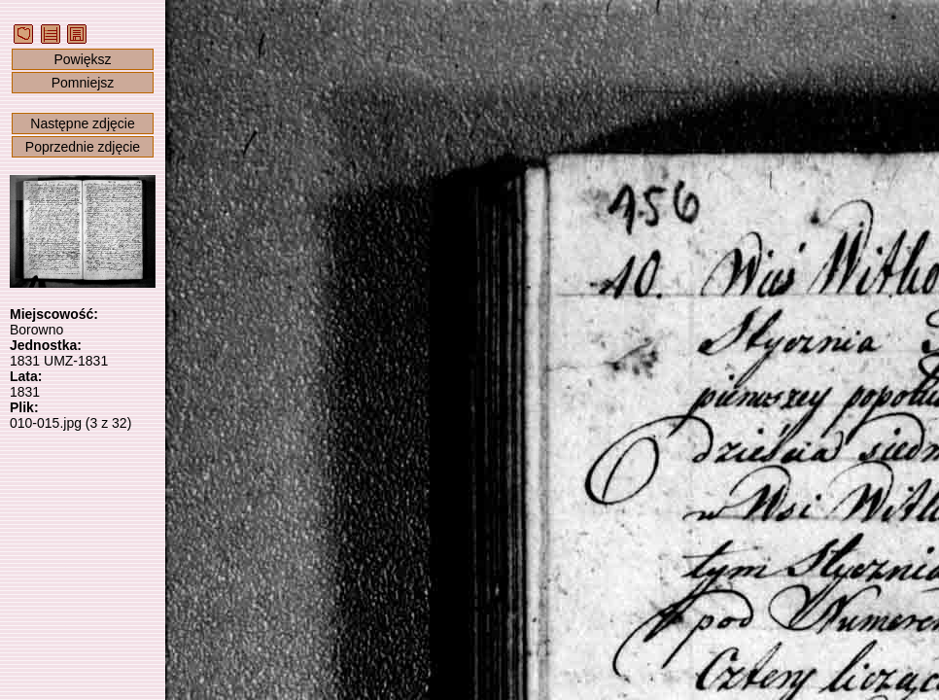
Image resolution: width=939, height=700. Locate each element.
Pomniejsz (83, 82)
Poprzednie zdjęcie (82, 147)
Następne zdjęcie (82, 123)
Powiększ (82, 59)
